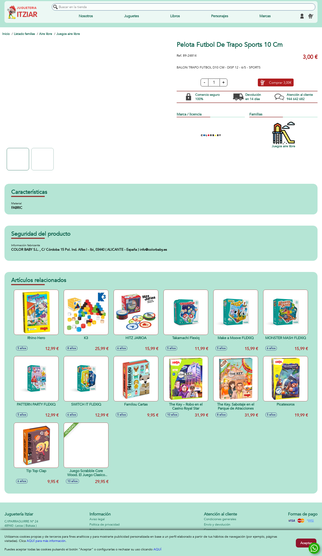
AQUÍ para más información (46, 541)
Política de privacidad (104, 524)
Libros (175, 16)
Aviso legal (97, 519)
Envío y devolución (217, 524)
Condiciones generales (220, 519)
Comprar (280, 82)
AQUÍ (157, 549)
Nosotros (86, 16)
